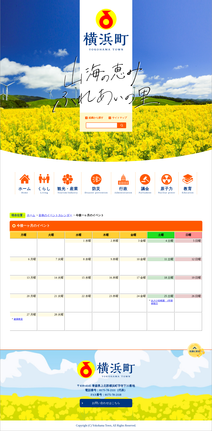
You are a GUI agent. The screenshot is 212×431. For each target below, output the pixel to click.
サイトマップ (119, 117)
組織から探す (96, 117)
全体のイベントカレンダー (55, 215)
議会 (145, 190)
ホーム (24, 190)
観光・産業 (67, 190)
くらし (44, 190)
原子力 (166, 190)
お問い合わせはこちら (106, 402)
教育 (188, 190)
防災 (96, 190)
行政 (123, 190)
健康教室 (18, 319)
